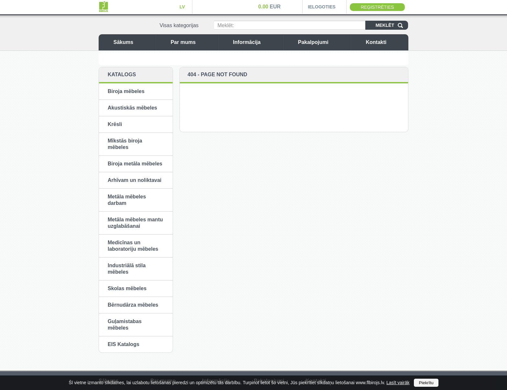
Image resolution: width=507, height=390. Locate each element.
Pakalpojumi (322, 42)
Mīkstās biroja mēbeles (125, 144)
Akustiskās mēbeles (132, 108)
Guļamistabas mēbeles (125, 325)
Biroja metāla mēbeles (135, 163)
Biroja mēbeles (126, 91)
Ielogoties (322, 6)
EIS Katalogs (123, 344)
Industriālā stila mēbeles (127, 269)
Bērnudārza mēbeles (133, 305)
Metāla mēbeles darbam (127, 200)
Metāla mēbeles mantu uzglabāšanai (135, 223)
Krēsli (115, 124)
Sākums (132, 42)
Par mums (192, 42)
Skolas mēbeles (127, 288)
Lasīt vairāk (398, 382)
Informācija (256, 42)
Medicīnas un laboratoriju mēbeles (133, 246)
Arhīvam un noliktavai (134, 180)
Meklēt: (225, 25)
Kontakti (385, 42)
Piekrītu (426, 382)
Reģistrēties (377, 7)
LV (182, 6)
